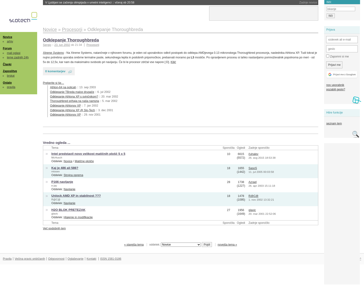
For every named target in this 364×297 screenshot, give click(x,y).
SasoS (253, 168)
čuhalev (253, 154)
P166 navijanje (62, 181)
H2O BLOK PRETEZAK (68, 210)
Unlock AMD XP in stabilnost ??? (76, 195)
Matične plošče (84, 161)
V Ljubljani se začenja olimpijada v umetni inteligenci (89, 2)
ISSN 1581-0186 (110, 258)
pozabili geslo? (335, 89)
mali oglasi (13, 53)
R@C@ (55, 199)
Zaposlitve (10, 71)
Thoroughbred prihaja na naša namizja (74, 101)
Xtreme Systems (53, 52)
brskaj (11, 75)
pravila (11, 87)
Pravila (7, 258)
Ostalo (7, 82)
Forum (7, 48)
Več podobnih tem (54, 228)
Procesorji (92, 45)
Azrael (253, 182)
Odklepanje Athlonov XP (65, 105)
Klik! (173, 62)
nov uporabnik (335, 85)
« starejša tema (134, 244)
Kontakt (91, 258)
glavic (54, 213)
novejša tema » (227, 244)
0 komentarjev (55, 71)
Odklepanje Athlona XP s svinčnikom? (74, 96)
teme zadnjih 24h (18, 57)
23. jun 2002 (62, 45)
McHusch (56, 157)
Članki (7, 64)
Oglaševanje (75, 258)
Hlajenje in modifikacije (78, 217)
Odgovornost (56, 258)
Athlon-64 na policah (63, 87)
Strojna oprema (73, 175)
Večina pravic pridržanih (30, 258)
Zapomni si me (337, 56)
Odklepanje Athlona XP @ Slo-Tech (72, 110)
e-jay (54, 185)
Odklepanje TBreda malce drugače (72, 92)
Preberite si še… (53, 83)
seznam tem (334, 123)
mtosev (55, 171)
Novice (7, 37)
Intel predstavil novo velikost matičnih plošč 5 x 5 (88, 153)
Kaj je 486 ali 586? (64, 168)
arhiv (10, 41)
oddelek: (175, 244)
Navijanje (69, 189)
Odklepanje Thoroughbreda (71, 40)
